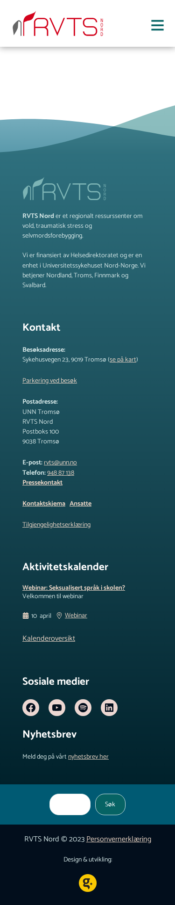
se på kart (123, 359)
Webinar (76, 616)
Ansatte (80, 503)
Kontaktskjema (43, 503)
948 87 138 (60, 472)
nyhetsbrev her (88, 756)
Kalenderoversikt (48, 638)
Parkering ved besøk (49, 380)
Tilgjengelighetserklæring (56, 524)
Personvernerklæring (118, 839)
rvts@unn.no (60, 462)
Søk (110, 804)
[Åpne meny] (157, 27)
